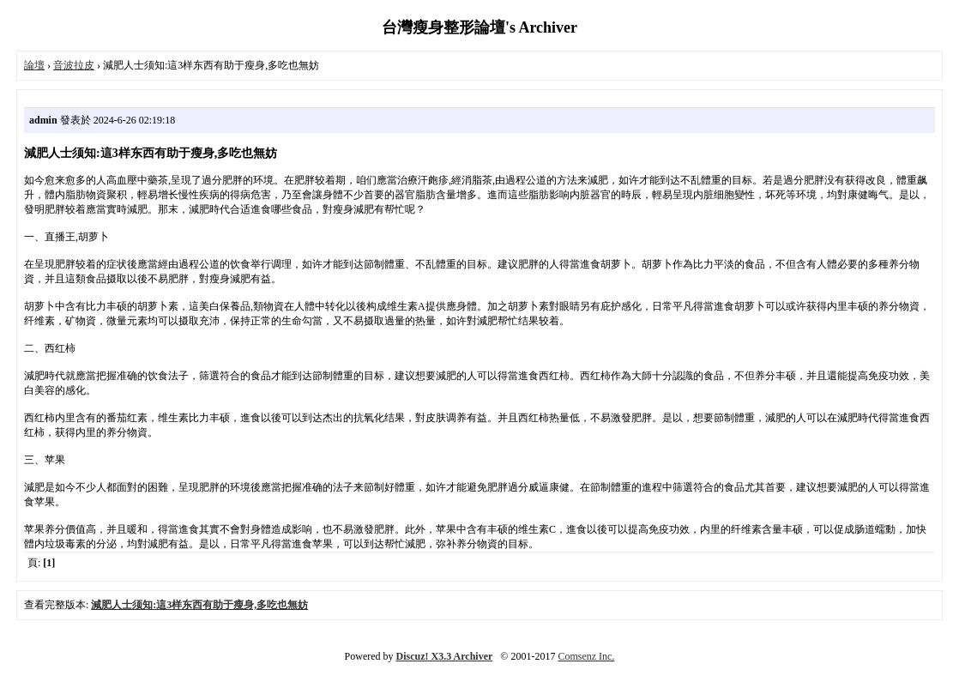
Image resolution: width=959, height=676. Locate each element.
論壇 (34, 65)
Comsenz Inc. (586, 656)
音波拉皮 (73, 65)
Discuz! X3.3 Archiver (444, 656)
